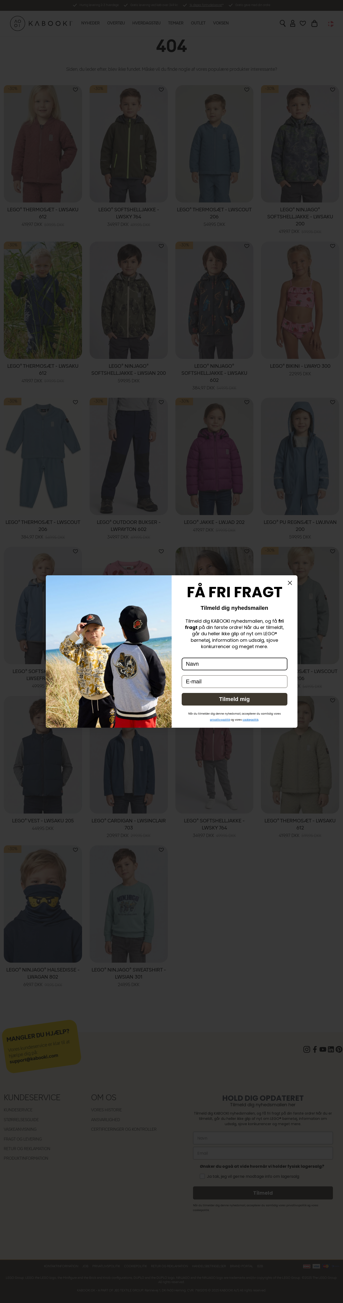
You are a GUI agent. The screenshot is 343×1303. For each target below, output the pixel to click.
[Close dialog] (289, 582)
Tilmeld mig (234, 699)
